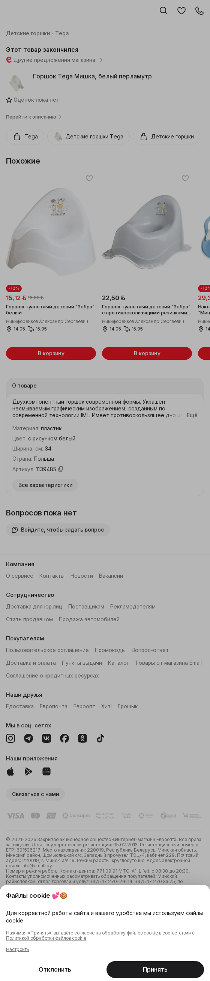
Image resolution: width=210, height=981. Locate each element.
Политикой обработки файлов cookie (46, 938)
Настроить (17, 949)
